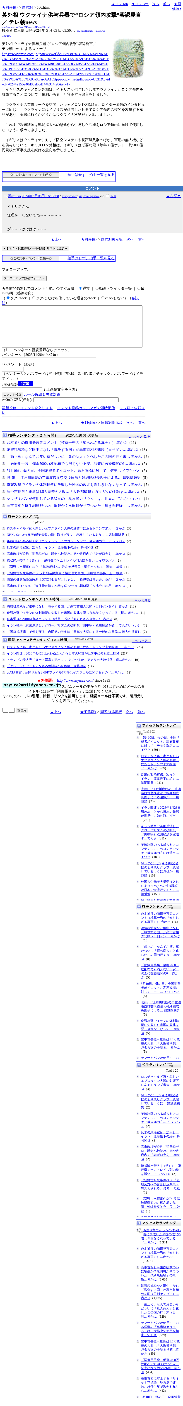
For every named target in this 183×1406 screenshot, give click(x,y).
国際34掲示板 (112, 239)
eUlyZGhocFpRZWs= (89, 196)
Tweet (6, 35)
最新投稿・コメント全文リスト (27, 416)
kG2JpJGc (100, 31)
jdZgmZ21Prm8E (85, 31)
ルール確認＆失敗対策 (42, 402)
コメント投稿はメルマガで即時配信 (86, 416)
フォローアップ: (15, 269)
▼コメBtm (140, 4)
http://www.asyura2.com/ (75, 688)
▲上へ (56, 239)
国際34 (27, 7)
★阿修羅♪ (10, 7)
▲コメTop (119, 4)
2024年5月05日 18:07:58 (40, 196)
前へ (166, 4)
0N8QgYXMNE (69, 196)
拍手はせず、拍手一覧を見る (91, 175)
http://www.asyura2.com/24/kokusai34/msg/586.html (26, 27)
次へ (155, 4)
